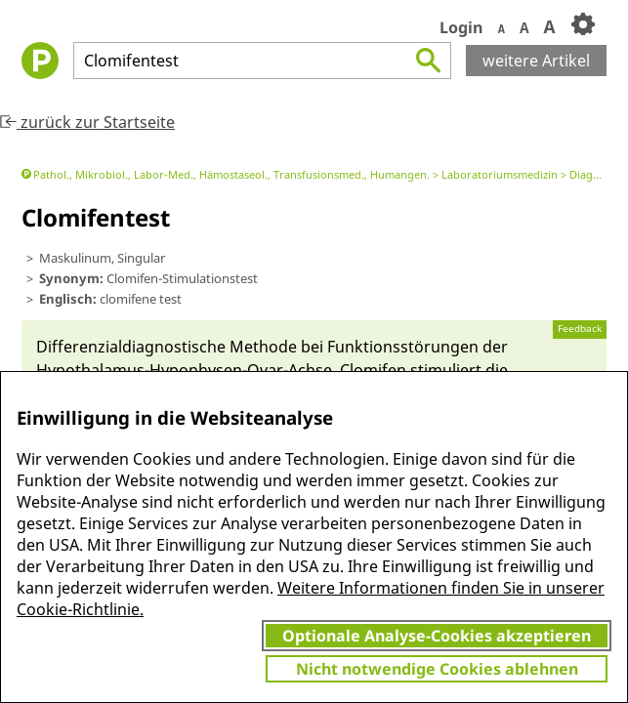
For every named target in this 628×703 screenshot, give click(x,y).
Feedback (580, 328)
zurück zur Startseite (87, 122)
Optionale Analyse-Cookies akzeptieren (436, 635)
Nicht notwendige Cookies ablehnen (437, 669)
